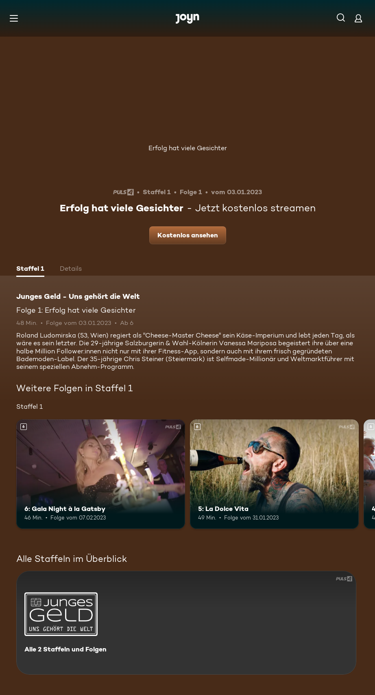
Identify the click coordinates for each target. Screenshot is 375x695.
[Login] (358, 18)
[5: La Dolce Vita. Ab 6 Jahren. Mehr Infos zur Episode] (274, 474)
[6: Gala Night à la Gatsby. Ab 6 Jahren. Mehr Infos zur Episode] (100, 474)
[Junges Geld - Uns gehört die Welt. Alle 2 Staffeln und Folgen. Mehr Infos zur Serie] (186, 623)
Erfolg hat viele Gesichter (187, 148)
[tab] (30, 269)
